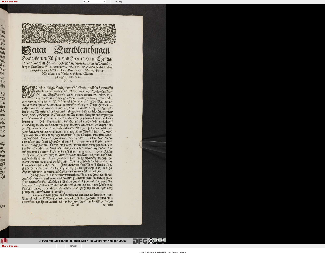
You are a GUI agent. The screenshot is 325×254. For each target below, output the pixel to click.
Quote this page (10, 1)
